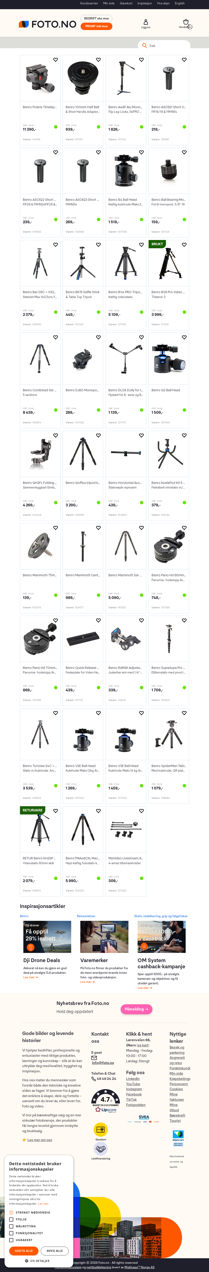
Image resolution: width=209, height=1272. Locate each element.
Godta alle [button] (24, 1251)
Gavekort (126, 3)
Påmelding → (136, 1009)
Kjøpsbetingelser (183, 1079)
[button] (104, 1102)
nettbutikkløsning (99, 1267)
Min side (109, 3)
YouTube (133, 1084)
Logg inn (145, 22)
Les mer (29, 977)
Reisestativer (86, 916)
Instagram (134, 1089)
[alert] (39, 1211)
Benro (24, 916)
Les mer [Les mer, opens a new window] (43, 1204)
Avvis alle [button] (55, 1251)
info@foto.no (103, 1063)
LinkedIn (133, 1079)
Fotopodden (136, 1105)
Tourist (175, 1121)
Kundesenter (89, 3)
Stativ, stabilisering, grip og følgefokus (160, 916)
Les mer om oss (39, 1140)
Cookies (176, 1089)
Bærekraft (177, 1115)
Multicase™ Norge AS (140, 1267)
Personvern (179, 1084)
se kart (143, 1045)
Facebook (134, 1094)
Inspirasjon (145, 3)
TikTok (131, 1100)
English (180, 3)
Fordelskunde (181, 1068)
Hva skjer (163, 3)
